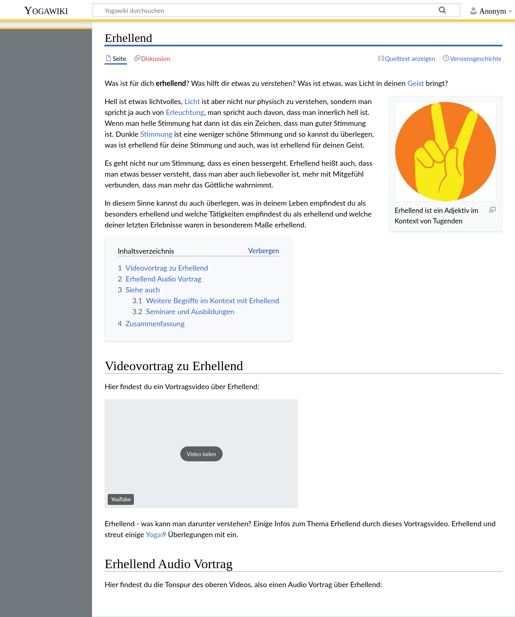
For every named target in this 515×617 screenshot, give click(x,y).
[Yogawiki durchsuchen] (276, 10)
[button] (201, 453)
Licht (192, 101)
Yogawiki (46, 10)
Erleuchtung (185, 112)
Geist (415, 83)
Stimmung (156, 133)
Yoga (153, 534)
